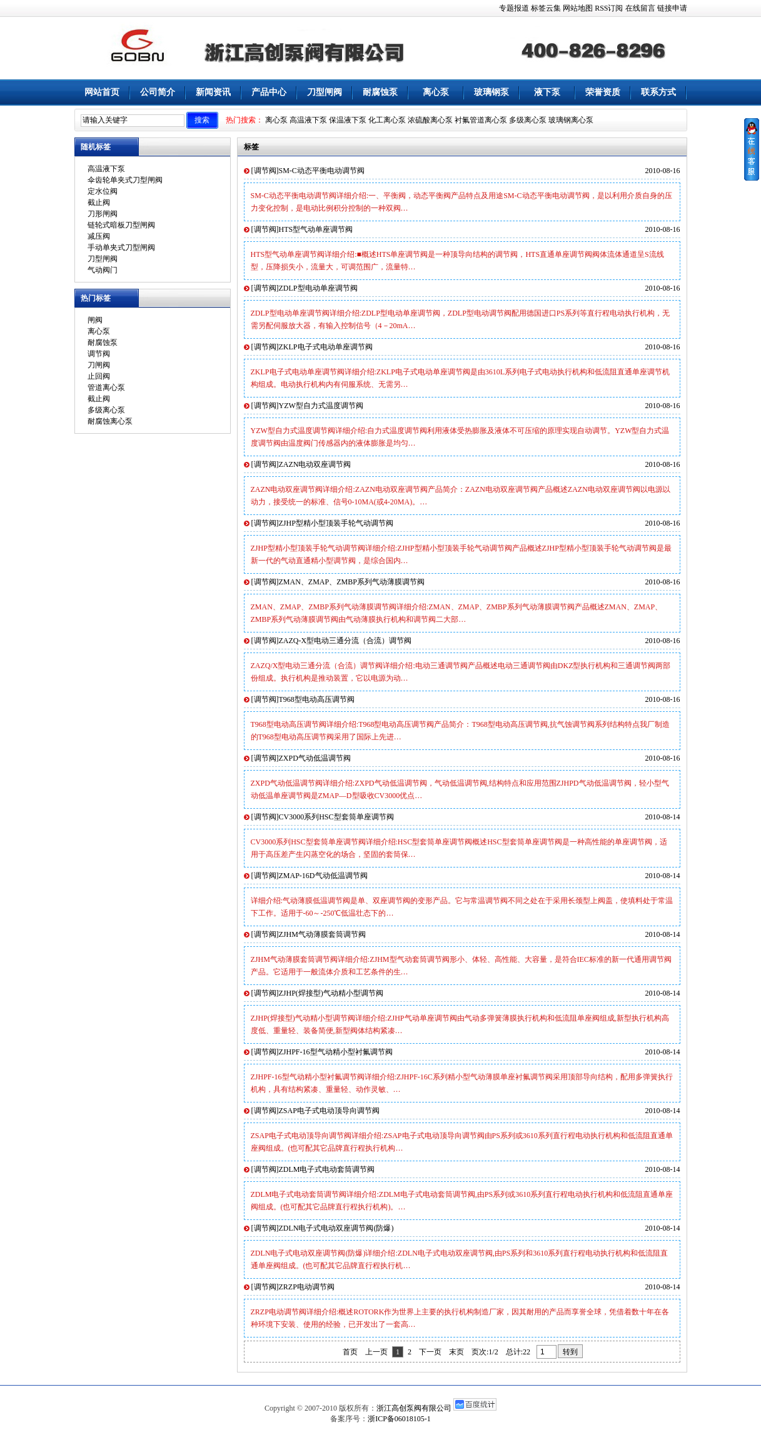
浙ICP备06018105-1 (399, 1418)
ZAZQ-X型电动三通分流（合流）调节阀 (345, 640)
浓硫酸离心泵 (430, 120)
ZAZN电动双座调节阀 (315, 464)
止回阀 (99, 376)
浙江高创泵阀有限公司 (413, 1408)
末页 (456, 1352)
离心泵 (436, 92)
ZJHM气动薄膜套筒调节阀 (322, 934)
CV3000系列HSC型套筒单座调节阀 (336, 816)
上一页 (376, 1352)
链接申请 (672, 8)
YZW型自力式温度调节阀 (321, 405)
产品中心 (268, 92)
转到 (570, 1352)
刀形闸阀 (103, 213)
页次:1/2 (484, 1352)
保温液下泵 (347, 120)
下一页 (430, 1352)
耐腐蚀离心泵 (110, 421)
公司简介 (157, 92)
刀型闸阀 (324, 92)
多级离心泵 (528, 120)
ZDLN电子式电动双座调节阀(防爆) (336, 1228)
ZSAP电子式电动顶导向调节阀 (329, 1110)
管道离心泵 (106, 387)
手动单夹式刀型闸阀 (121, 247)
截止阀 (99, 202)
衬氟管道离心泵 (481, 120)
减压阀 (99, 236)
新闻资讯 (213, 92)
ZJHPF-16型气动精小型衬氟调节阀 (336, 1052)
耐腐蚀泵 (380, 92)
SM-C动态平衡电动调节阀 (322, 170)
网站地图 (578, 8)
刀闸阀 (99, 365)
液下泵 (547, 92)
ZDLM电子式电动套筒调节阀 (327, 1169)
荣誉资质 (602, 92)
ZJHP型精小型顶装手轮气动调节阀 (336, 523)
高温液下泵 (308, 120)
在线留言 (640, 8)
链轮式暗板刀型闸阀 (121, 225)
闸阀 (95, 320)
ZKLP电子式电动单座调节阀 (326, 346)
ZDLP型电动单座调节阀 (318, 288)
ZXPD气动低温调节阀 (315, 758)
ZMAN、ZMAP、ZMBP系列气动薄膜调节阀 (352, 582)
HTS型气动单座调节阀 (316, 229)
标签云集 (546, 8)
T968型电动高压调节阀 (317, 699)
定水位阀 (103, 191)
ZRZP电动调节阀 (307, 1286)
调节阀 (99, 353)
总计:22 (519, 1352)
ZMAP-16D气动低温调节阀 (323, 875)
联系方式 (658, 92)
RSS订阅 (609, 8)
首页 (350, 1352)
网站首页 (101, 92)
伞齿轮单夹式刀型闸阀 (125, 180)
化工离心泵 (387, 120)
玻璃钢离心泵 (570, 120)
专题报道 (514, 8)
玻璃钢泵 (491, 92)
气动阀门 (103, 270)
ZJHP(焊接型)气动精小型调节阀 (331, 993)
